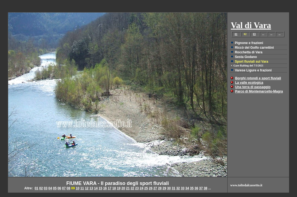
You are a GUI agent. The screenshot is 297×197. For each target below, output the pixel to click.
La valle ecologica (249, 83)
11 (82, 188)
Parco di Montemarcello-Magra (259, 91)
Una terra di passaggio (252, 87)
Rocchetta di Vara (249, 52)
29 (164, 188)
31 (173, 188)
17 (109, 188)
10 (77, 188)
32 (178, 188)
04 (50, 188)
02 (41, 188)
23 (137, 188)
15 (100, 188)
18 (114, 188)
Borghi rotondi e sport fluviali (258, 78)
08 (68, 188)
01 (236, 34)
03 (254, 34)
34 (187, 188)
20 (123, 188)
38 (205, 188)
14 (96, 188)
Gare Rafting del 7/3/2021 (249, 65)
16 (105, 188)
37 (201, 188)
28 (160, 188)
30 (169, 188)
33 (182, 188)
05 (54, 188)
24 (141, 188)
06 (59, 188)
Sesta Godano (246, 57)
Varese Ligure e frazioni (253, 70)
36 (196, 188)
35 (192, 188)
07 (64, 188)
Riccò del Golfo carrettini (254, 48)
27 (155, 188)
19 (118, 188)
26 (150, 188)
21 (128, 188)
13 (91, 188)
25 (146, 188)
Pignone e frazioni (249, 43)
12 (86, 188)
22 (132, 188)
